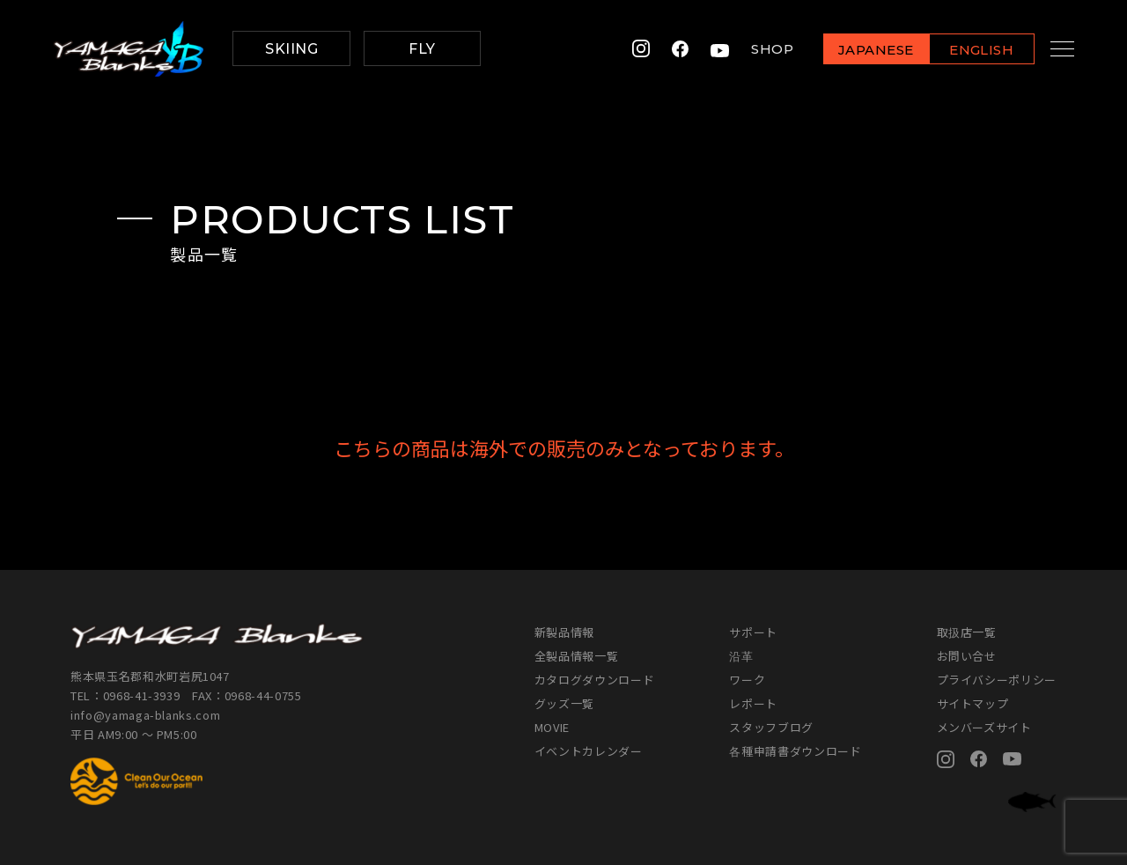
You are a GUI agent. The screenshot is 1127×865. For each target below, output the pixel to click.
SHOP (755, 49)
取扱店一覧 (967, 632)
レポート (753, 703)
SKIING (291, 49)
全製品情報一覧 (576, 655)
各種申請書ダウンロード (795, 751)
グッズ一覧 (564, 703)
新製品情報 (564, 632)
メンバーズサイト (984, 727)
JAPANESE (858, 49)
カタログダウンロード (594, 679)
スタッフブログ (771, 727)
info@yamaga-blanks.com (145, 714)
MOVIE (552, 727)
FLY (422, 49)
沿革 (741, 655)
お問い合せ (967, 655)
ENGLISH (964, 49)
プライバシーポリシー (997, 679)
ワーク (747, 679)
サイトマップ (973, 703)
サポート (753, 632)
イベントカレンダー (588, 751)
